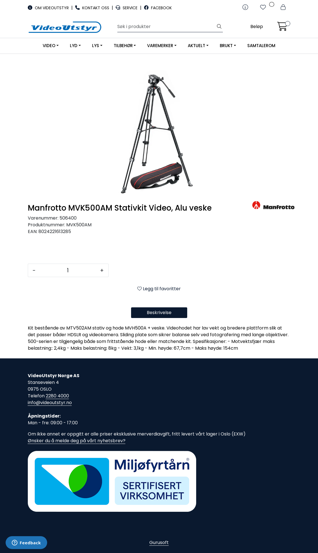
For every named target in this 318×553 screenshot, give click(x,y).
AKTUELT (196, 46)
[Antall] (68, 270)
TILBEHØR (123, 46)
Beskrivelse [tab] (159, 312)
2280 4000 (57, 396)
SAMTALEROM (261, 46)
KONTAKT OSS (92, 8)
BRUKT (226, 46)
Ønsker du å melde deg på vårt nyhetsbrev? (76, 440)
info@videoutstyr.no (50, 402)
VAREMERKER (160, 46)
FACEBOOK (158, 8)
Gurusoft (159, 542)
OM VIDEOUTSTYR (49, 8)
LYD (73, 46)
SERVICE (127, 8)
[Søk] (166, 26)
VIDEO (49, 46)
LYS (95, 46)
